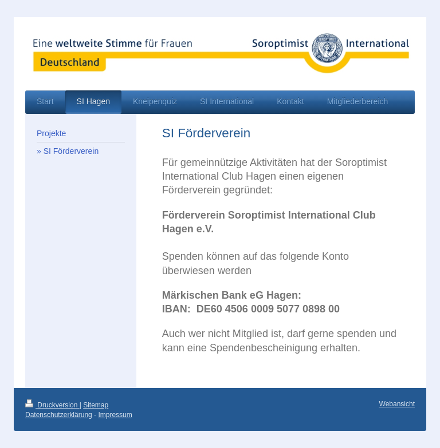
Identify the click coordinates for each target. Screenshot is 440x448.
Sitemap (95, 405)
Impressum (115, 415)
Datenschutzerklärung (58, 415)
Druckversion (52, 405)
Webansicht (397, 404)
